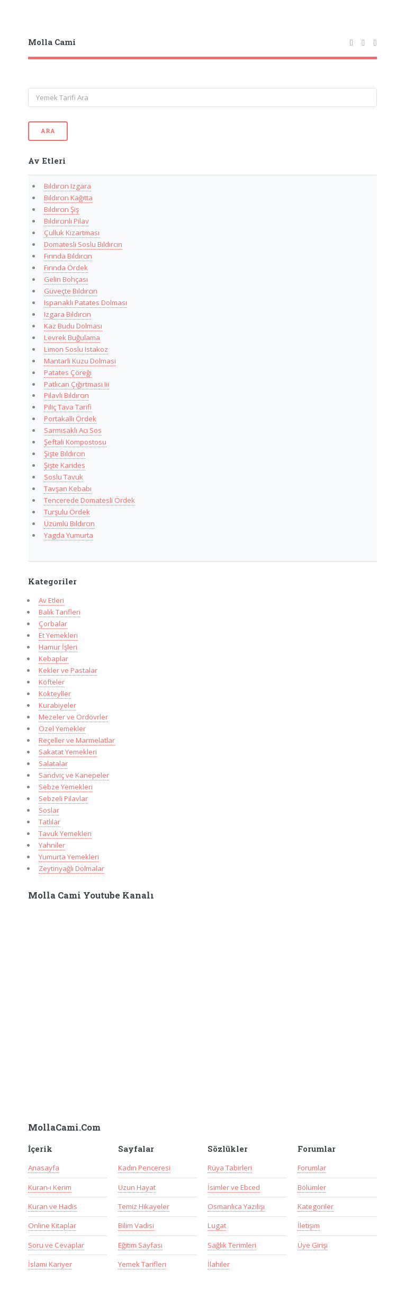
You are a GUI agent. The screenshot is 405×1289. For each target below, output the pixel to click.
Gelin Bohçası (66, 279)
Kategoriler (316, 1206)
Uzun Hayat (137, 1187)
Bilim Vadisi (136, 1225)
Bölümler (312, 1187)
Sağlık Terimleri (232, 1245)
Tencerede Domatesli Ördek (89, 500)
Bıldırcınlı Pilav (66, 221)
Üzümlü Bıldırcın (69, 523)
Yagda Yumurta (68, 535)
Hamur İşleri (58, 647)
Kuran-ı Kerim (49, 1187)
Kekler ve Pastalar (68, 670)
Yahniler (52, 845)
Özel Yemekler (62, 728)
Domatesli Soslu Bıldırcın (83, 244)
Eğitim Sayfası (140, 1245)
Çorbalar (53, 623)
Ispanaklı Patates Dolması (85, 302)
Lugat (217, 1225)
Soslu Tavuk (63, 477)
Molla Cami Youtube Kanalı (91, 895)
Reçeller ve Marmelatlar (77, 740)
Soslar (49, 810)
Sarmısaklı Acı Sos (73, 430)
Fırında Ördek (66, 267)
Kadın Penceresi (144, 1167)
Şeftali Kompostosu (75, 442)
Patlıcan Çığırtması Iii (76, 384)
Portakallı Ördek (70, 418)
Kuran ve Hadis (52, 1206)
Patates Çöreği (68, 372)
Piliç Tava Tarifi (68, 407)
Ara (48, 131)
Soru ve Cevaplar (56, 1245)
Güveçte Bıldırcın (70, 291)
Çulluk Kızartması (72, 232)
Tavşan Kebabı (68, 488)
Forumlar (312, 1167)
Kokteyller (55, 693)
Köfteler (52, 682)
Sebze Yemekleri (66, 787)
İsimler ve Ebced (234, 1187)
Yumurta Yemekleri (69, 856)
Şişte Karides (64, 465)
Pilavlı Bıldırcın (66, 395)
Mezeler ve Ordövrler (73, 717)
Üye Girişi (313, 1245)
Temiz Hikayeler (143, 1206)
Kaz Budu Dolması (73, 326)
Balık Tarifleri (59, 612)
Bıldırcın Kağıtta (68, 197)
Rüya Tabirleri (230, 1167)
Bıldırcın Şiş (61, 209)
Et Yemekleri (58, 635)
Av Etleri (51, 600)
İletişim (309, 1225)
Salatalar (53, 763)
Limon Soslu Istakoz (76, 349)
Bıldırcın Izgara (67, 186)
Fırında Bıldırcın (68, 256)
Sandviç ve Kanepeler (74, 775)
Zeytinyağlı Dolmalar (71, 868)
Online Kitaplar (52, 1225)
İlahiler (219, 1264)
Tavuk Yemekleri (65, 833)
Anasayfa (43, 1167)
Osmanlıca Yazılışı (236, 1206)
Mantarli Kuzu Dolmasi (80, 361)
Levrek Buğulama (72, 337)
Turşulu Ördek (67, 512)
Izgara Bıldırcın (67, 314)
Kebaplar (53, 658)
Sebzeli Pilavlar (63, 798)
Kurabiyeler (57, 705)
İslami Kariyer (50, 1264)
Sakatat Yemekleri (68, 752)
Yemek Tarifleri (142, 1264)
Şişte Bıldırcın (64, 453)
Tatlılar (49, 821)
